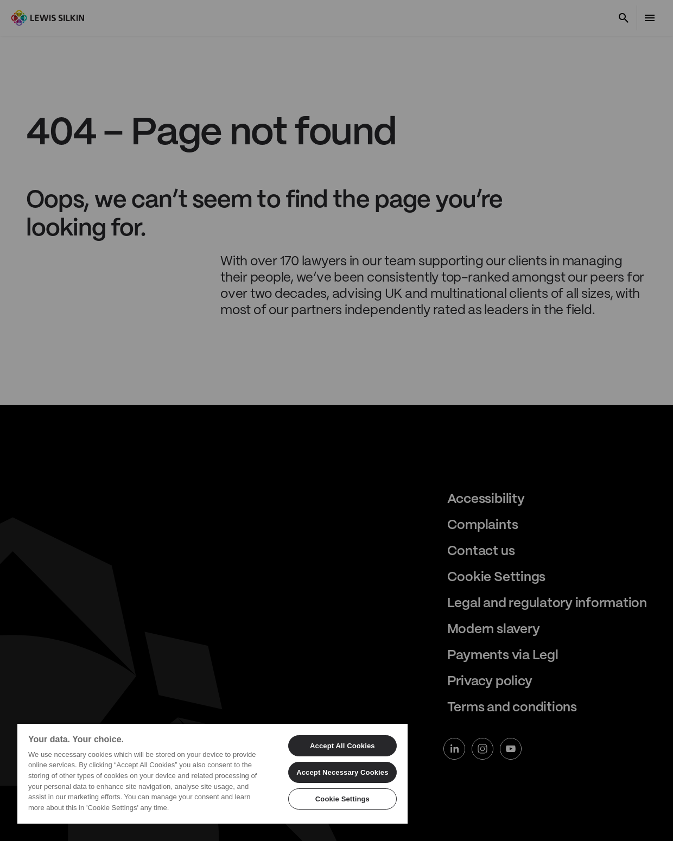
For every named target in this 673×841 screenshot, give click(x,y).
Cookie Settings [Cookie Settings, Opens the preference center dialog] (342, 799)
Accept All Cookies (342, 746)
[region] (212, 773)
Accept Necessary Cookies (342, 772)
